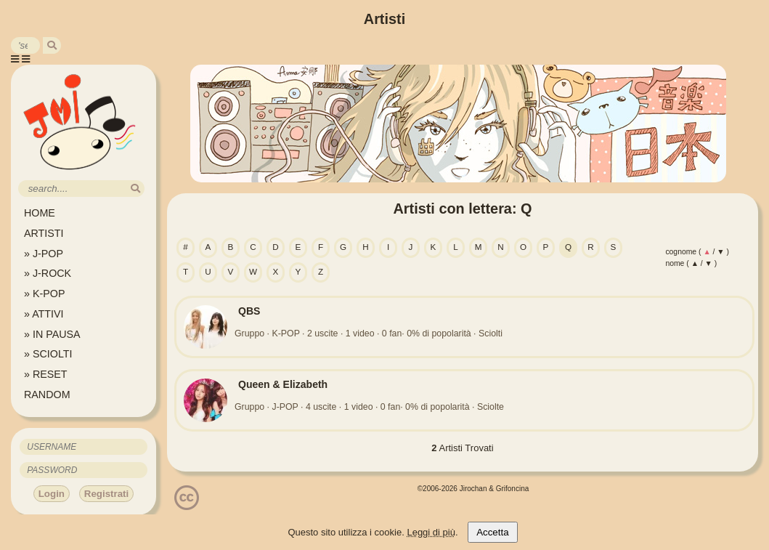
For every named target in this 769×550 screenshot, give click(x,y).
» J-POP (43, 253)
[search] (52, 45)
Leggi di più (431, 532)
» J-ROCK (47, 273)
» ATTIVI (44, 314)
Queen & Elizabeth (282, 384)
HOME (39, 213)
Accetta (492, 532)
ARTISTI (44, 233)
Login (51, 493)
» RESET (46, 374)
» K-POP (44, 293)
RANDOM (47, 394)
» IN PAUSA (52, 334)
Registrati (106, 493)
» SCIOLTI (48, 354)
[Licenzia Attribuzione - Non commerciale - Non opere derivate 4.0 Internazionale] (186, 505)
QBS (249, 311)
